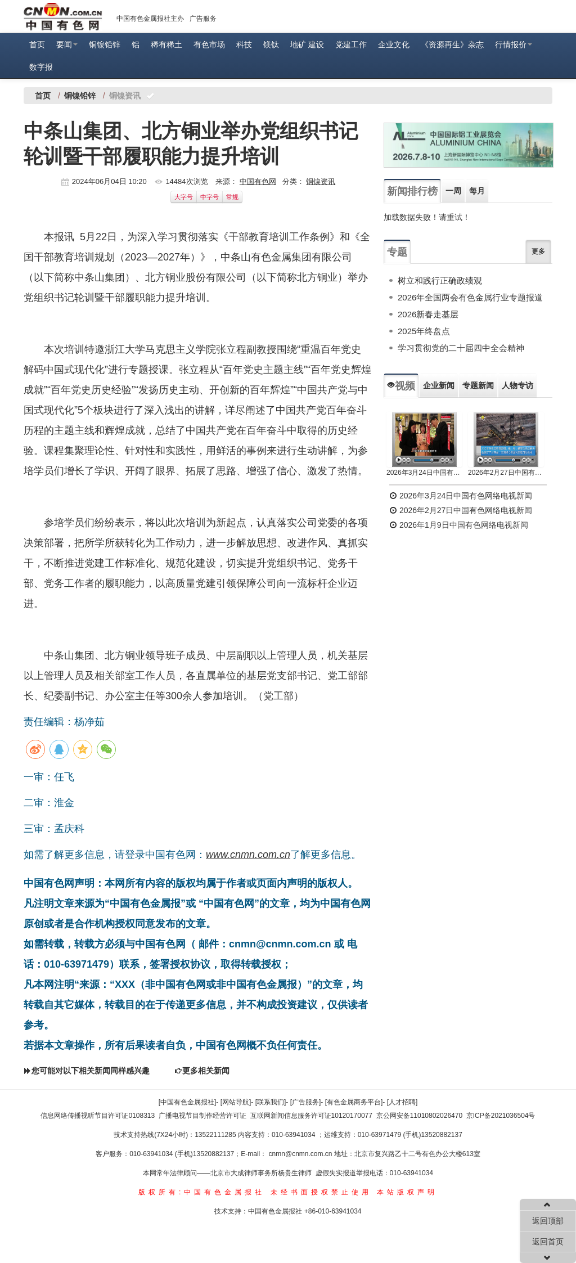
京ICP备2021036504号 (501, 1116)
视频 (401, 386)
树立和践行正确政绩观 (440, 280)
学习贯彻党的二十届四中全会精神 (461, 348)
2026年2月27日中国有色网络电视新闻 (506, 473)
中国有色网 (258, 181)
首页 (37, 44)
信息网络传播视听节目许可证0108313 (97, 1116)
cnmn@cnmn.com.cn (301, 1154)
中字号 (209, 197)
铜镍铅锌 (104, 44)
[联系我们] (270, 1102)
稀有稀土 (166, 44)
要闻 (67, 44)
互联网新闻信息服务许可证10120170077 (311, 1116)
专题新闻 (478, 385)
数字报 (41, 66)
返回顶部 (548, 1220)
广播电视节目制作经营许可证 (202, 1116)
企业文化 (394, 44)
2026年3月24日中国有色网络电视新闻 (424, 473)
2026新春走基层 (428, 314)
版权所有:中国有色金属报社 (201, 1192)
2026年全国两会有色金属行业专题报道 (470, 297)
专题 (397, 252)
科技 (244, 44)
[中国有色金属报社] (188, 1102)
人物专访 (517, 385)
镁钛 (271, 44)
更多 (538, 251)
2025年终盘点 (424, 331)
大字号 (183, 197)
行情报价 (513, 44)
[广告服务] (305, 1102)
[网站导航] (235, 1102)
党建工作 (351, 44)
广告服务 (203, 19)
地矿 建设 (307, 44)
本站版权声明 (407, 1192)
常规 (232, 197)
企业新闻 (438, 385)
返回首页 (548, 1241)
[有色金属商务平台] (354, 1102)
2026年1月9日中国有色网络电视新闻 (458, 524)
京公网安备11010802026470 (419, 1116)
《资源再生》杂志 (452, 44)
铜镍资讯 (320, 181)
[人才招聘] (402, 1102)
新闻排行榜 (412, 191)
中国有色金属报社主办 (150, 19)
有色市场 (209, 44)
